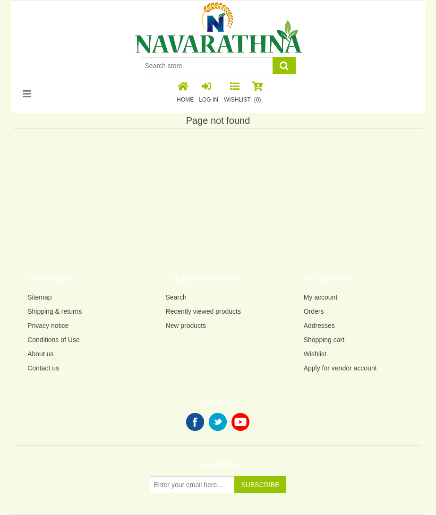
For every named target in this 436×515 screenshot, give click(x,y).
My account (321, 297)
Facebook (195, 422)
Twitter (218, 422)
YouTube (240, 422)
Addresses (319, 325)
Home (185, 92)
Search (175, 297)
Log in (208, 92)
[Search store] (207, 65)
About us (40, 354)
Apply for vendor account (340, 368)
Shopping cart (324, 339)
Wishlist (315, 354)
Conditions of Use (53, 339)
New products (185, 325)
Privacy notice (47, 325)
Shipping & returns (54, 311)
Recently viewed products (203, 311)
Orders (314, 311)
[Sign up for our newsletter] (192, 484)
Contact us (43, 368)
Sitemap (39, 297)
